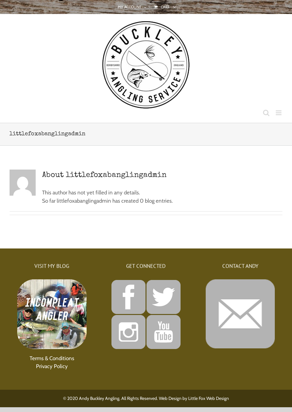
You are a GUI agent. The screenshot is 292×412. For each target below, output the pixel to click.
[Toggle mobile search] (266, 112)
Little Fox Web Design (208, 398)
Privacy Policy (52, 366)
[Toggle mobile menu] (279, 112)
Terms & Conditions (52, 358)
